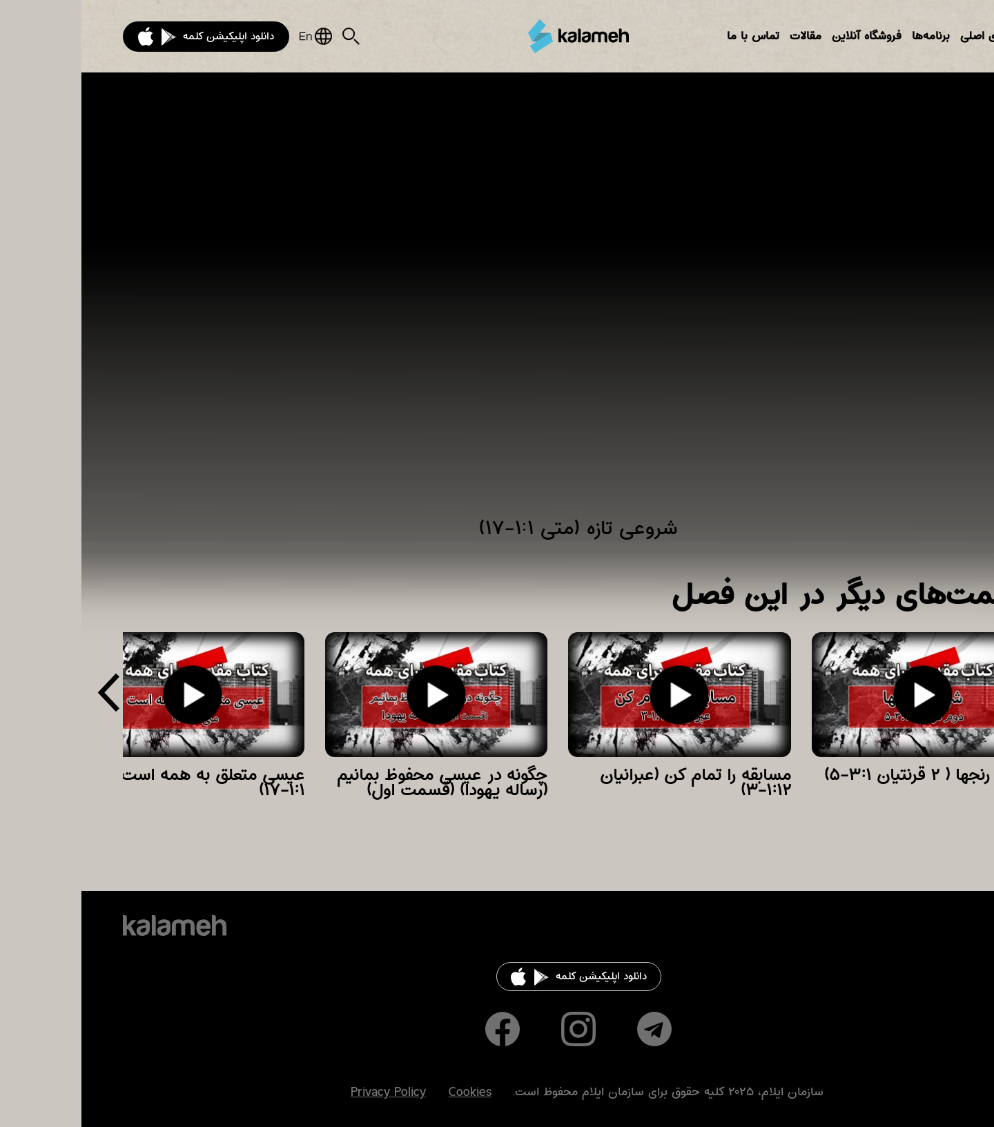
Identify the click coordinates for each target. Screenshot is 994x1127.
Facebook (421, 1029)
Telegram (573, 1029)
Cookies (388, 1092)
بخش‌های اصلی (916, 36)
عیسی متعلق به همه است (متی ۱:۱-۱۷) (112, 782)
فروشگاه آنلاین (785, 36)
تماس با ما (671, 36)
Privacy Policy (306, 1092)
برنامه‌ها (849, 36)
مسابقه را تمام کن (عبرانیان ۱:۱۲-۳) (614, 782)
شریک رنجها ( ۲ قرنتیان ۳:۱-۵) (848, 775)
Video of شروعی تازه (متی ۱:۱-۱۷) (497, 304)
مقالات (724, 36)
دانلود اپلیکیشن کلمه (147, 36)
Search (269, 36)
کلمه (497, 36)
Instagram (497, 1029)
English (234, 36)
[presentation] (27, 697)
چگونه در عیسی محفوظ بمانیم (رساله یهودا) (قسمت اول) (360, 782)
